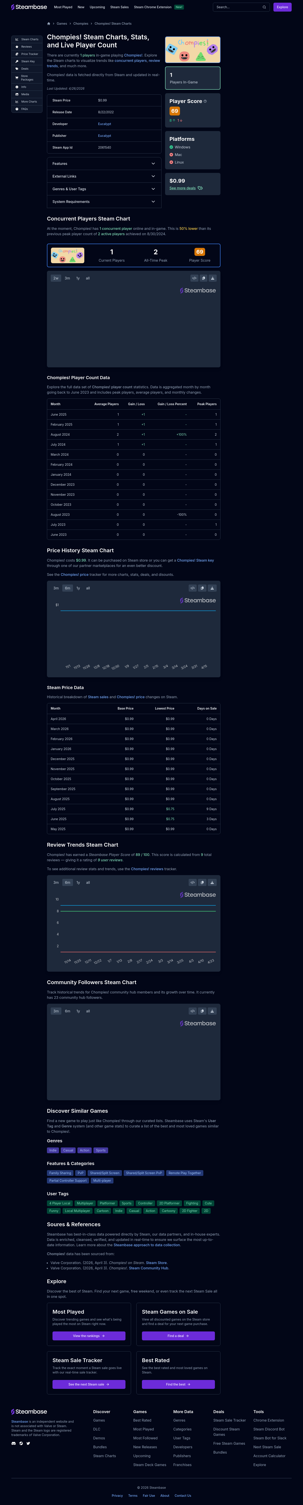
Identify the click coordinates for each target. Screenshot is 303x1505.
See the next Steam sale (89, 1384)
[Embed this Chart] (194, 278)
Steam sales (98, 697)
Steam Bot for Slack (270, 1438)
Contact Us (183, 1495)
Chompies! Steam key (195, 560)
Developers (182, 1447)
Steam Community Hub (148, 1268)
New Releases (145, 1447)
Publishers (182, 1456)
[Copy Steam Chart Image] (203, 278)
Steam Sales (119, 7)
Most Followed (145, 1438)
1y (78, 278)
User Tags (181, 1438)
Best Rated (142, 1420)
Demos (99, 1438)
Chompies (81, 23)
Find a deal (178, 1336)
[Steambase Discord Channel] (13, 1443)
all (88, 278)
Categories (182, 1429)
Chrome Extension (268, 1420)
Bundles (100, 1447)
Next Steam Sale (267, 1447)
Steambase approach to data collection (147, 1245)
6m (67, 588)
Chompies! (133, 55)
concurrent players (131, 60)
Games (62, 23)
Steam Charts (104, 1456)
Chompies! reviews (147, 869)
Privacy (117, 1495)
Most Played (63, 7)
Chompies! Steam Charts (113, 23)
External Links (104, 176)
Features (104, 163)
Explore (282, 7)
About (164, 1495)
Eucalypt (104, 124)
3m (67, 278)
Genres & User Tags (104, 189)
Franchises (182, 1465)
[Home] (48, 23)
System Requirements (104, 201)
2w (56, 278)
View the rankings (89, 1336)
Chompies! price (75, 574)
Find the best (178, 1384)
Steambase (19, 1421)
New (81, 7)
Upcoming (97, 7)
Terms (132, 1495)
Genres (179, 1420)
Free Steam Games (229, 1443)
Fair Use (149, 1495)
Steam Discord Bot (269, 1429)
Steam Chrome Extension (153, 7)
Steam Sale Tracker (229, 1420)
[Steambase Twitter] (28, 1443)
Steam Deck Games (149, 1465)
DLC (96, 1429)
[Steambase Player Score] (205, 101)
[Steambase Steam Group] (21, 1443)
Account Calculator (269, 1456)
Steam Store (156, 1262)
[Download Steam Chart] (213, 278)
